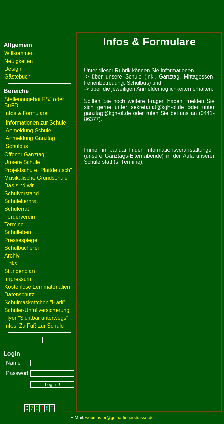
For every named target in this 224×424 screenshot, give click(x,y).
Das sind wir (19, 185)
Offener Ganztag (24, 154)
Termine (14, 224)
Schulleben (17, 232)
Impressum (17, 279)
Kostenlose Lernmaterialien (37, 287)
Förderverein (19, 217)
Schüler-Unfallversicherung (36, 310)
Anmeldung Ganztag (30, 138)
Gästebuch (17, 77)
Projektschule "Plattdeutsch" (38, 170)
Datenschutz (19, 294)
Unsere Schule (22, 162)
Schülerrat (16, 209)
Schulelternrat (21, 201)
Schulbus (17, 146)
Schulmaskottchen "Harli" (34, 302)
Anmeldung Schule (28, 130)
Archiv (11, 256)
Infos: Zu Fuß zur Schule (34, 326)
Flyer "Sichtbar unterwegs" (36, 318)
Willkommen (19, 53)
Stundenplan (19, 271)
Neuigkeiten (18, 61)
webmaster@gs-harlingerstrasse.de (119, 417)
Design (12, 69)
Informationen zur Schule (36, 123)
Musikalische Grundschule (36, 178)
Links (10, 263)
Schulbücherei (21, 248)
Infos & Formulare (25, 113)
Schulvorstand (21, 193)
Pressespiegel (21, 240)
